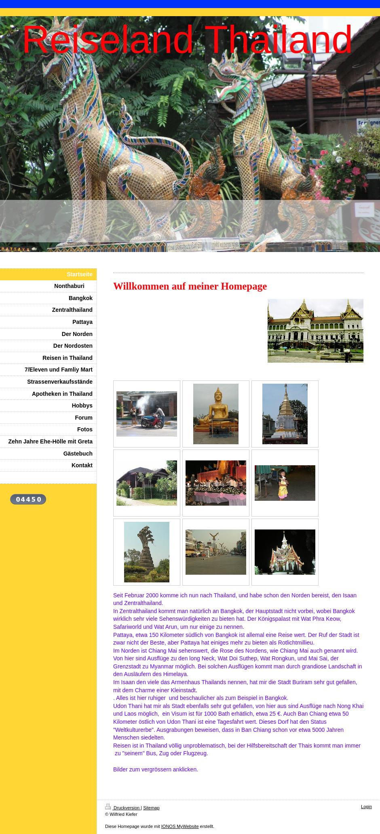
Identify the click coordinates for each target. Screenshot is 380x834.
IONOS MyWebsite (180, 826)
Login (366, 806)
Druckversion (123, 807)
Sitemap (151, 807)
